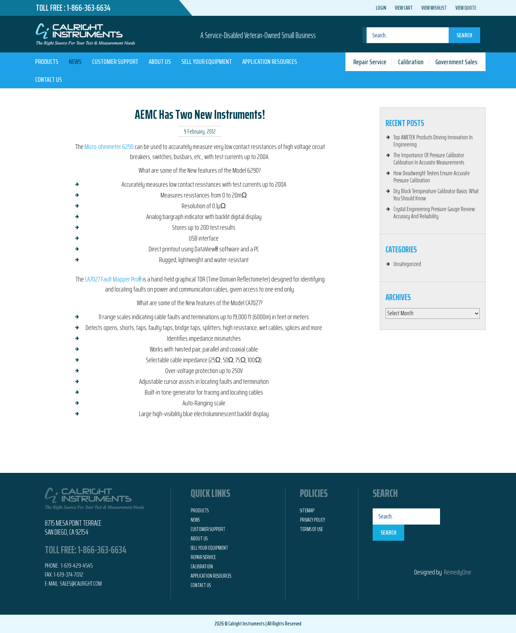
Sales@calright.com (81, 583)
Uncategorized (407, 264)
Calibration (411, 62)
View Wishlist (434, 8)
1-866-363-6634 (89, 8)
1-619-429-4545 (76, 565)
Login (381, 8)
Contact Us (48, 79)
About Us (160, 61)
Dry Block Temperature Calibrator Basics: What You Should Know (436, 194)
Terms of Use (311, 529)
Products (46, 61)
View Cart (404, 8)
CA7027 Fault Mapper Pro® (113, 279)
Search (464, 35)
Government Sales (456, 62)
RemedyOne (457, 572)
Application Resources (269, 61)
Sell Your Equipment (206, 61)
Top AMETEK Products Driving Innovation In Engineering (433, 140)
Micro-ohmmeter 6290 (109, 146)
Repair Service (369, 62)
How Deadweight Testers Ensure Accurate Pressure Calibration (431, 176)
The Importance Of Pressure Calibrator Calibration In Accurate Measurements (428, 158)
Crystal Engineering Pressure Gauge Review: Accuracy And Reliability (434, 212)
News (75, 61)
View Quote (465, 8)
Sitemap (307, 510)
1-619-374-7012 (68, 574)
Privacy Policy (312, 520)
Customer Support (115, 61)
